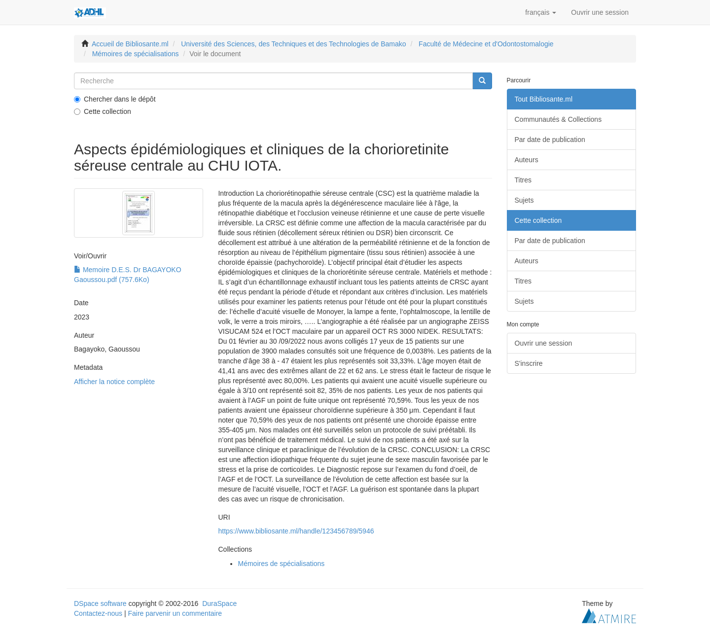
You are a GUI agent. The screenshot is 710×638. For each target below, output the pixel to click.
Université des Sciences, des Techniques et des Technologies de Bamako (293, 44)
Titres (523, 180)
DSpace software (100, 603)
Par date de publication (550, 139)
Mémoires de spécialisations (135, 54)
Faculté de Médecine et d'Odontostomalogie (486, 44)
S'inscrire (529, 363)
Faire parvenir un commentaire (175, 613)
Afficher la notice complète (114, 382)
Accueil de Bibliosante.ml (130, 44)
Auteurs (526, 160)
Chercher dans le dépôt (115, 99)
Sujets (524, 200)
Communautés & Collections (558, 119)
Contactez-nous (98, 613)
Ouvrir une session (543, 343)
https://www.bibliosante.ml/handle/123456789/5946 (296, 531)
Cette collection (102, 111)
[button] (541, 12)
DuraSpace (219, 603)
